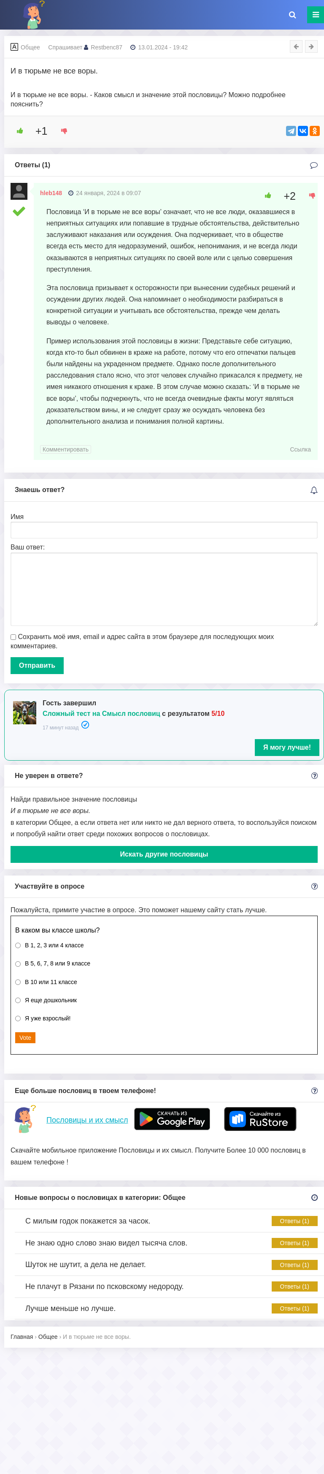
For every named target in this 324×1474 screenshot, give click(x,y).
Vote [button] (25, 1037)
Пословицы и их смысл (87, 1120)
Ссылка (300, 449)
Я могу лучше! (287, 747)
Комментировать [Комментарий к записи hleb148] (66, 449)
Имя (17, 516)
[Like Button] (16, 130)
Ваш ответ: (28, 547)
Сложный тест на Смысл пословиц (101, 713)
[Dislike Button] (61, 130)
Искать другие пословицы (164, 854)
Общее (30, 47)
